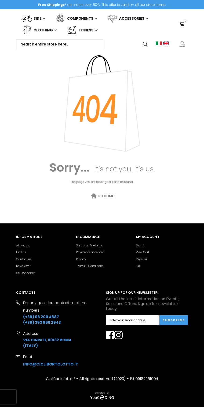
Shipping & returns (89, 245)
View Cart (142, 252)
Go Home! (106, 196)
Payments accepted (90, 252)
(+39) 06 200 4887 (41, 317)
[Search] (146, 44)
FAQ (138, 266)
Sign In (141, 245)
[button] (183, 44)
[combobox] (59, 44)
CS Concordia (26, 273)
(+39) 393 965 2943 (42, 322)
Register (141, 259)
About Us (22, 245)
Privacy (81, 259)
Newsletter (23, 266)
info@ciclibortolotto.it (50, 364)
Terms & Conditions (90, 266)
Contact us (24, 259)
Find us (21, 252)
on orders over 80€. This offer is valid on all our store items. (102, 4)
